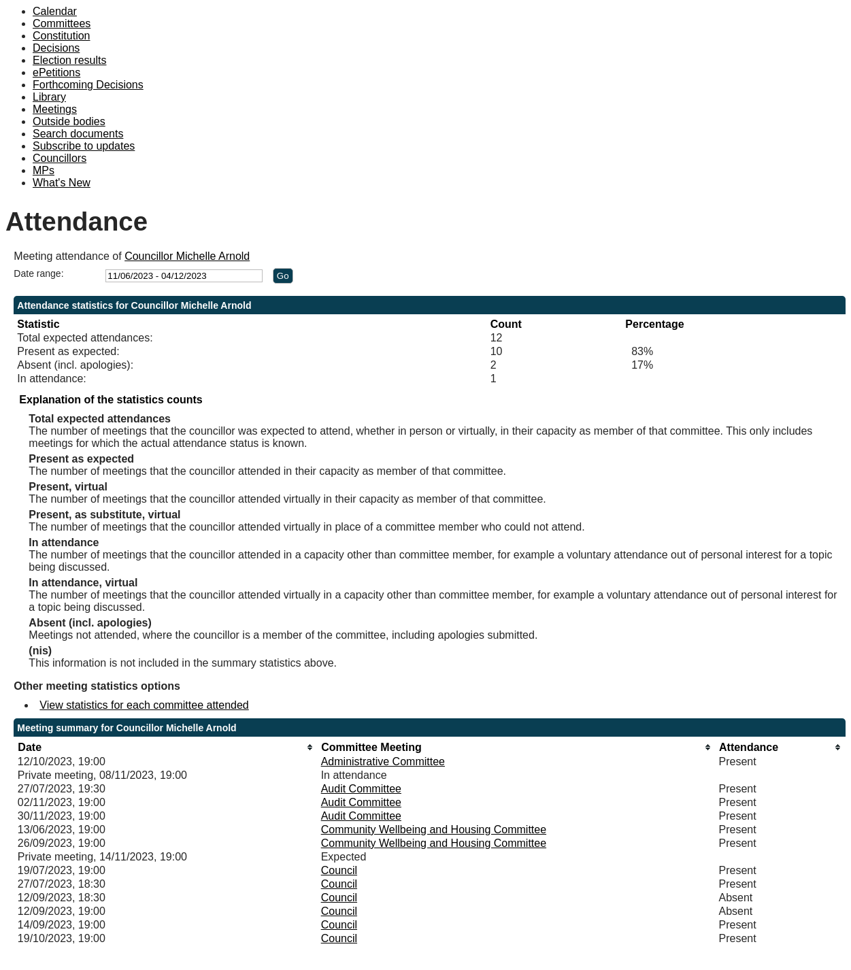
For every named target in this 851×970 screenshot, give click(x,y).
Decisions (56, 48)
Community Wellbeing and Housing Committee (433, 829)
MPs (43, 170)
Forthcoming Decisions (88, 84)
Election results (70, 60)
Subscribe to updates (84, 146)
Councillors (59, 158)
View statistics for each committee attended (143, 705)
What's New (61, 182)
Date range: (38, 273)
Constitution (61, 35)
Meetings (55, 109)
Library (49, 97)
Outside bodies (69, 121)
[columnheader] (166, 747)
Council (339, 870)
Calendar (55, 11)
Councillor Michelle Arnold (187, 256)
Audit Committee (361, 789)
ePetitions (56, 72)
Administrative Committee (383, 761)
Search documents (78, 133)
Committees (61, 23)
